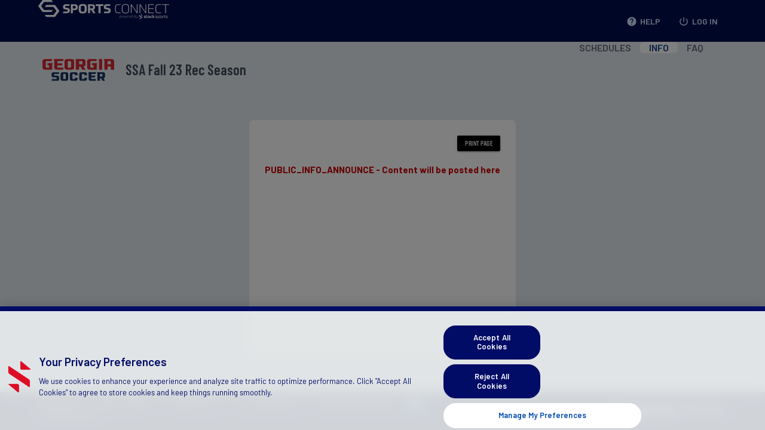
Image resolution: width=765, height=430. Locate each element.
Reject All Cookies (492, 386)
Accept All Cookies (491, 347)
